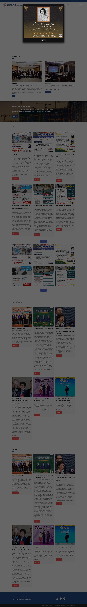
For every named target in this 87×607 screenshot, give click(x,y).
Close (43, 40)
